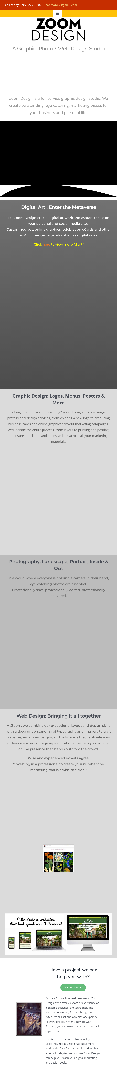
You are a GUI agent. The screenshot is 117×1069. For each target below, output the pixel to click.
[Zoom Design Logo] (58, 18)
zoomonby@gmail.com (61, 5)
